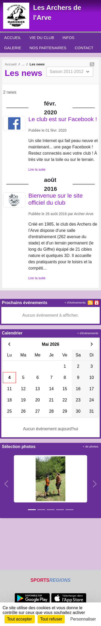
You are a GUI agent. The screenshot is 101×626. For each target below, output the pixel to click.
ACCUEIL (12, 37)
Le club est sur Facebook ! (62, 119)
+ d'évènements (75, 302)
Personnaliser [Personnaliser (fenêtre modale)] (83, 619)
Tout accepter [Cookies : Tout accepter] (19, 619)
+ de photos (90, 446)
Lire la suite (36, 169)
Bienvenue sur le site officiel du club (55, 199)
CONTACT (84, 48)
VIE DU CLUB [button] (41, 37)
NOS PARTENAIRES (47, 48)
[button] (6, 484)
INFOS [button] (68, 37)
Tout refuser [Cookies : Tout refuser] (51, 619)
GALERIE (12, 48)
